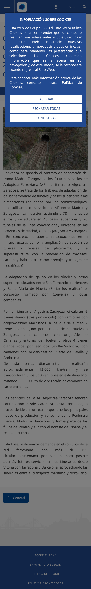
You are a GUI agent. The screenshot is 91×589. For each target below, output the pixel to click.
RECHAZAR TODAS (46, 108)
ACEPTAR (46, 99)
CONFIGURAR (46, 118)
